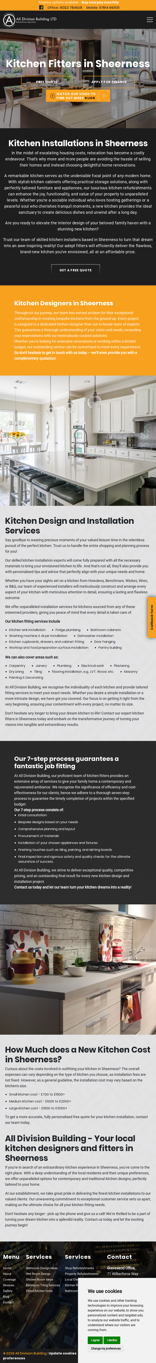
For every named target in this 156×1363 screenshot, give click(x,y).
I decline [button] (112, 1340)
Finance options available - (79, 2)
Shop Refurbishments (79, 1268)
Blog (6, 1296)
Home (7, 1268)
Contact (8, 1302)
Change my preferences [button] (106, 1348)
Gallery (7, 1291)
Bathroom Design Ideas (42, 1268)
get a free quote (76, 270)
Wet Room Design (38, 1274)
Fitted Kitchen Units (39, 1291)
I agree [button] (95, 1340)
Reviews (8, 1285)
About (7, 1274)
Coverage (9, 1279)
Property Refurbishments (82, 1274)
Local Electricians (77, 1279)
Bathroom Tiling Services (43, 1285)
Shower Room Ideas (39, 1279)
